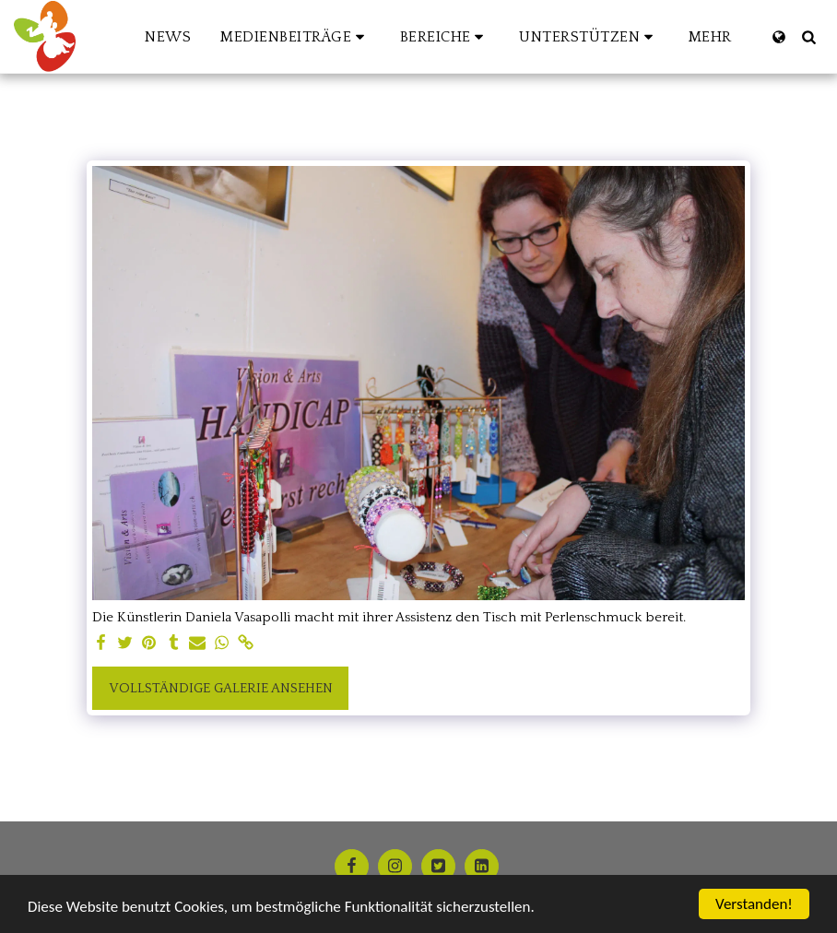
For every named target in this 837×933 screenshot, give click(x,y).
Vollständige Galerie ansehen (221, 688)
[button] (295, 37)
